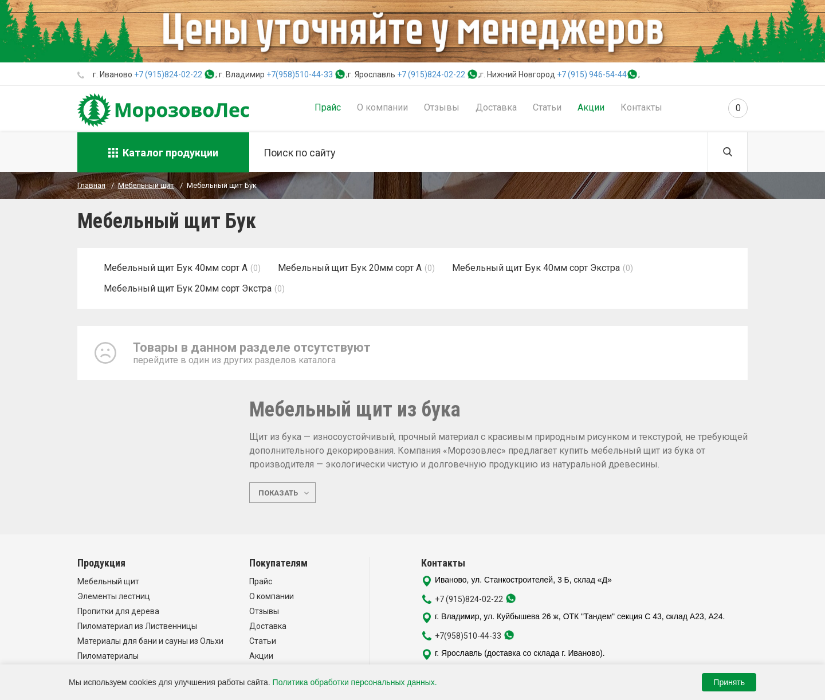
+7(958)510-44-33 (299, 74)
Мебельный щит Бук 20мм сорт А (350, 267)
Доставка (496, 107)
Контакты (641, 107)
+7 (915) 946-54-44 (592, 74)
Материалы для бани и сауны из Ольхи (150, 641)
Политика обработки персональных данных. (355, 682)
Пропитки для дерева (118, 611)
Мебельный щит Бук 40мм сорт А (175, 267)
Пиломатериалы (108, 655)
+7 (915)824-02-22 (168, 74)
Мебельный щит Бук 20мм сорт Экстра (188, 288)
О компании (382, 107)
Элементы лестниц (113, 596)
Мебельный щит (108, 581)
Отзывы (441, 107)
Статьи (547, 107)
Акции (591, 107)
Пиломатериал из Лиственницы (137, 626)
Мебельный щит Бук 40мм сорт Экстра (536, 267)
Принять (729, 682)
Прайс (328, 107)
